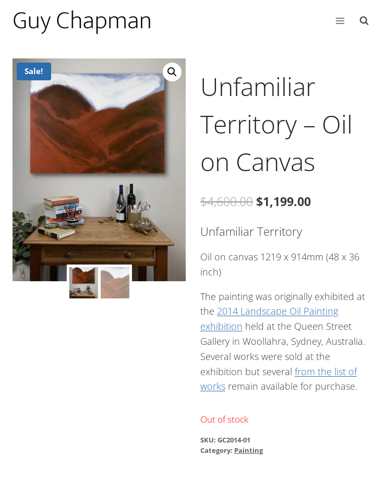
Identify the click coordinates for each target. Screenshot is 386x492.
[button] (172, 72)
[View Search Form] (364, 20)
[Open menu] (339, 21)
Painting (248, 450)
